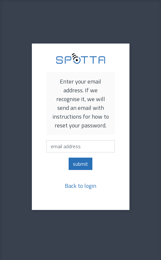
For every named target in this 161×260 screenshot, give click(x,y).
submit (80, 164)
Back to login (80, 185)
